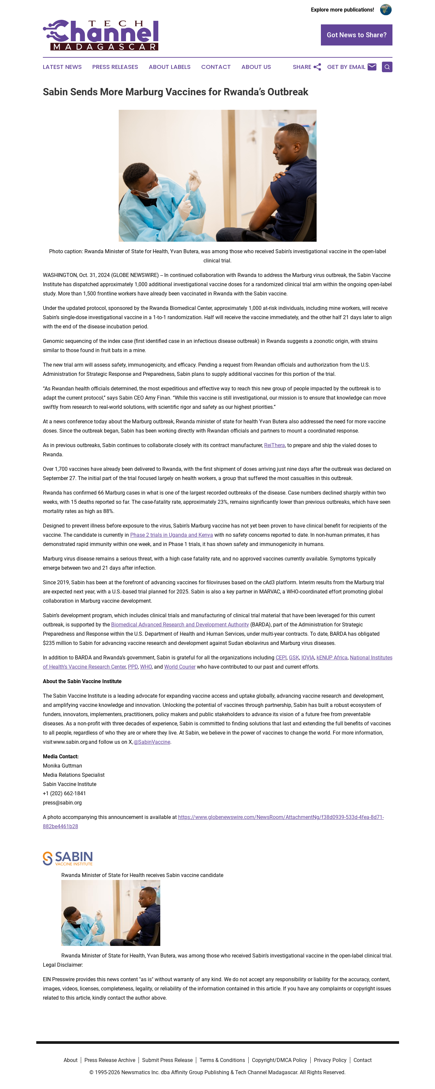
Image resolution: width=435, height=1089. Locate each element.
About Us (256, 67)
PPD (133, 667)
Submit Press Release (167, 1060)
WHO (146, 667)
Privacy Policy (330, 1060)
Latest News (62, 67)
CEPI (281, 657)
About (71, 1060)
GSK (294, 657)
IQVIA (307, 657)
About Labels (170, 67)
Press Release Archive (109, 1060)
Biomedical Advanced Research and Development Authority (180, 624)
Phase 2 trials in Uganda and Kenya (171, 535)
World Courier (180, 667)
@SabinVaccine (152, 742)
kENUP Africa (332, 657)
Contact (216, 67)
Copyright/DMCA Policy (279, 1060)
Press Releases (115, 67)
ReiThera (274, 445)
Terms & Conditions (222, 1060)
